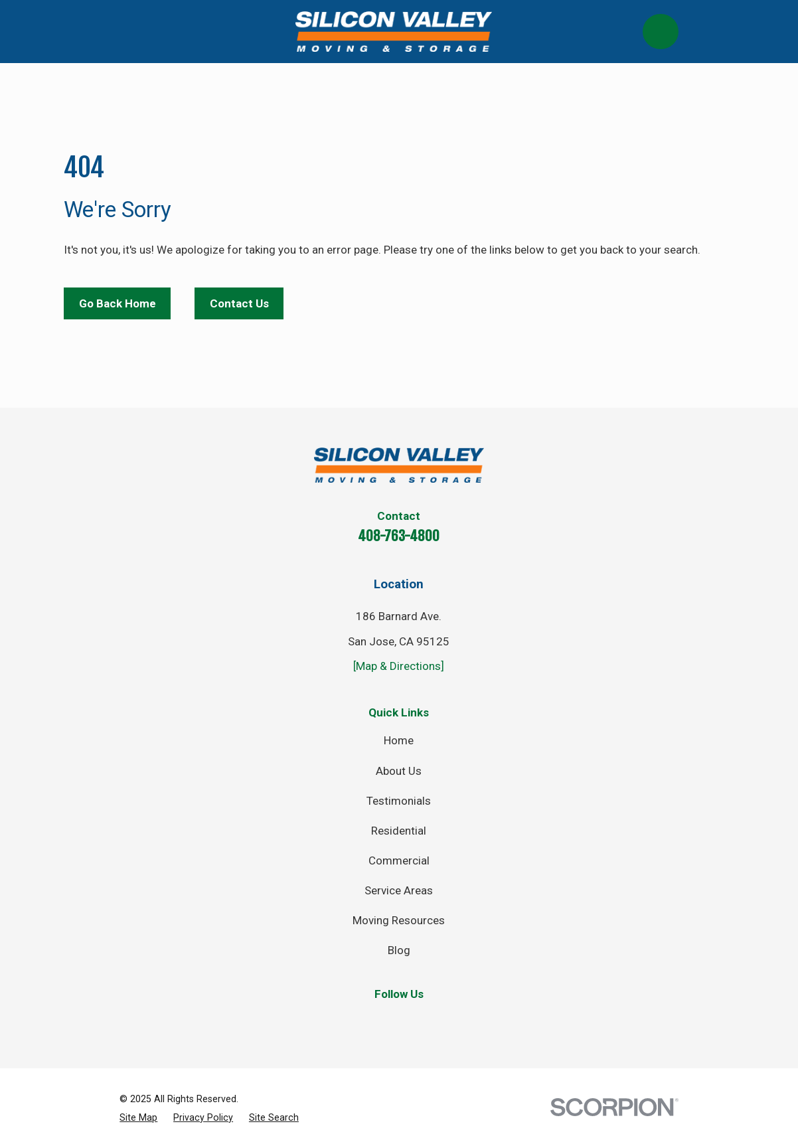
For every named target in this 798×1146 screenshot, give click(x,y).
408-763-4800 (398, 535)
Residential (398, 830)
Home (399, 740)
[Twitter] (379, 1021)
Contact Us (239, 303)
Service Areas (398, 890)
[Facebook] (340, 1021)
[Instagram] (419, 1021)
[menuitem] (138, 1117)
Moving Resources (399, 920)
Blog (399, 950)
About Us (399, 771)
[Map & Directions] (398, 666)
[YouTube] (458, 1021)
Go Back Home (117, 303)
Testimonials (398, 800)
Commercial (399, 860)
